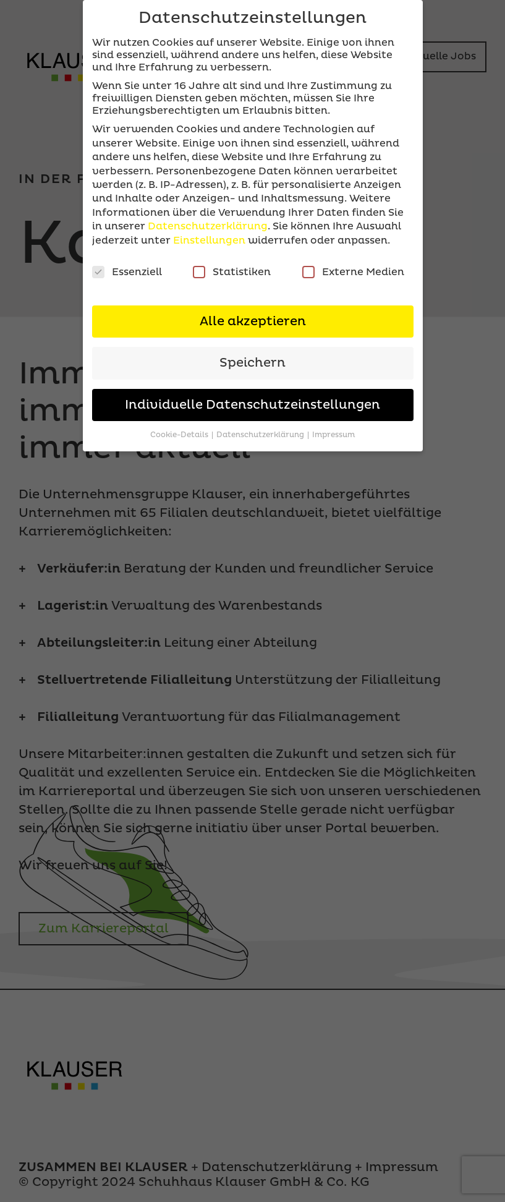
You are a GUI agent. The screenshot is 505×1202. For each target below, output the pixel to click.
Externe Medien (353, 272)
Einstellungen (209, 240)
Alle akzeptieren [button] (253, 321)
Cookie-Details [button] (180, 435)
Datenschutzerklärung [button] (261, 435)
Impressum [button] (333, 435)
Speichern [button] (252, 363)
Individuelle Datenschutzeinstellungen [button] (252, 405)
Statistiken (232, 272)
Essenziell (127, 272)
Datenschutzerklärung (208, 226)
